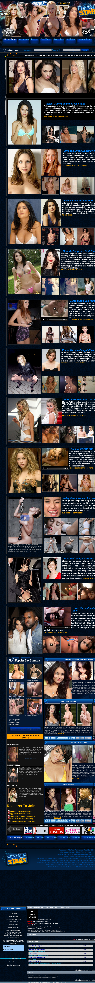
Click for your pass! (13, 958)
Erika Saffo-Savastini (45, 963)
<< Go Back (13, 913)
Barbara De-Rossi (33, 947)
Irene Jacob (32, 967)
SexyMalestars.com (13, 965)
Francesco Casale (8, 949)
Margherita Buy (33, 955)
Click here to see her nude (84, 939)
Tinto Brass (6, 946)
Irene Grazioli (32, 959)
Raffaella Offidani (56, 963)
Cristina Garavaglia (34, 963)
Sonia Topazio (41, 951)
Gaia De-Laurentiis (43, 955)
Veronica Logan (33, 951)
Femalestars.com (13, 927)
